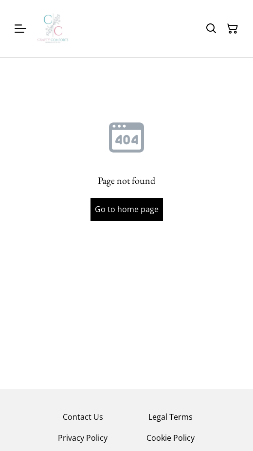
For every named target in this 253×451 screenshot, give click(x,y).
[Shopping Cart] (232, 28)
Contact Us (83, 417)
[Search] (211, 28)
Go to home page (127, 209)
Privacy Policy (83, 437)
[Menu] (20, 28)
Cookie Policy (170, 437)
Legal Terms (170, 417)
